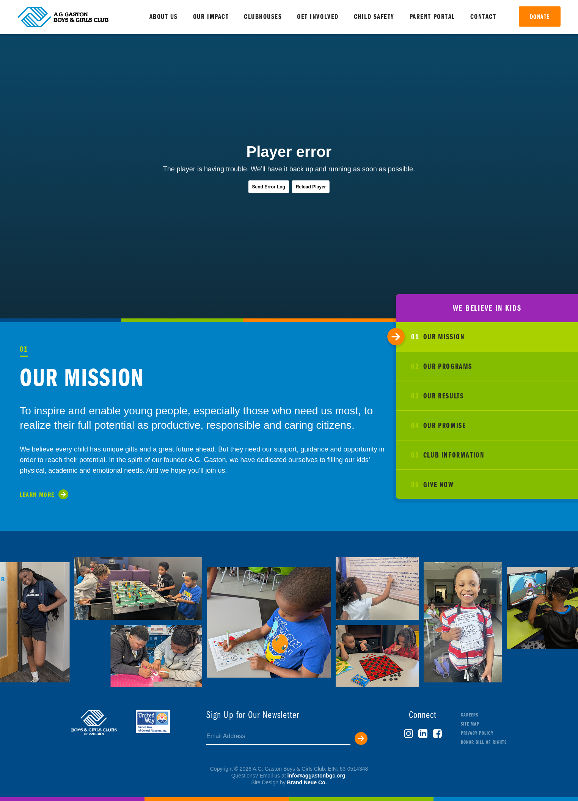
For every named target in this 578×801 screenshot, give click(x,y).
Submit (361, 738)
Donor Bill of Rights (484, 742)
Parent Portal (432, 17)
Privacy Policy (477, 733)
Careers (469, 715)
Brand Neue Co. (307, 782)
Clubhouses (263, 17)
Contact (483, 17)
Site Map (470, 724)
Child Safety (374, 17)
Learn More (37, 495)
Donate (540, 17)
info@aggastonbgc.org (316, 776)
